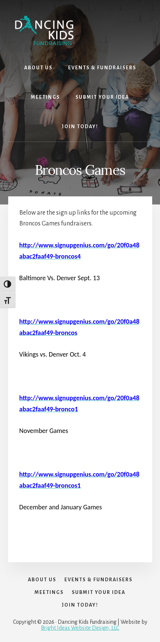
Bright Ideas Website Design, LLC (80, 628)
